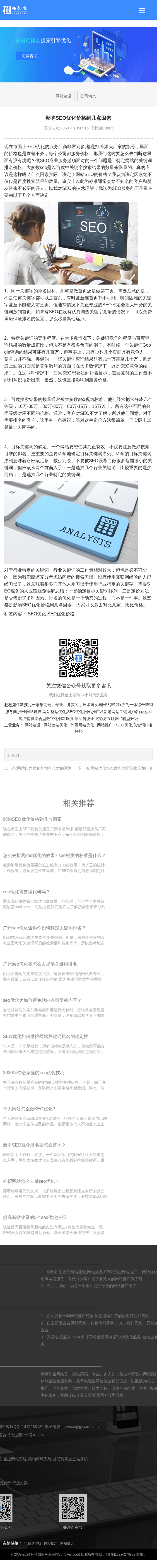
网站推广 (92, 711)
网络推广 (50, 1543)
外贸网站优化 (82, 725)
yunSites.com (69, 1554)
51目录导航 (32, 1543)
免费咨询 (29, 56)
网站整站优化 (54, 711)
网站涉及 (142, 1272)
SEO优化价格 (61, 613)
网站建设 (63, 96)
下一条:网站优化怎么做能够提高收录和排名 (115, 768)
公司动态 (88, 96)
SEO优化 (37, 613)
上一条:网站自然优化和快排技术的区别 (38, 768)
